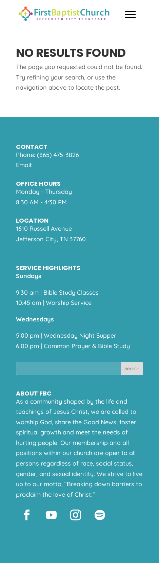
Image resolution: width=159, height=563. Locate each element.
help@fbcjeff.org (58, 165)
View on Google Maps (47, 249)
